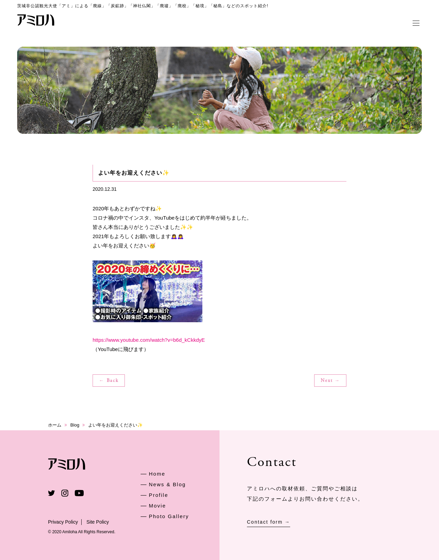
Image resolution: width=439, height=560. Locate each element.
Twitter (51, 493)
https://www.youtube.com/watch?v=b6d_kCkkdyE (149, 340)
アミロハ (36, 20)
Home (157, 474)
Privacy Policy (63, 522)
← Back (109, 380)
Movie (157, 506)
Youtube (79, 493)
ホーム (54, 425)
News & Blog (167, 484)
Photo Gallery (169, 516)
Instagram (64, 493)
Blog (74, 425)
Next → (330, 380)
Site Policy (97, 522)
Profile (158, 495)
